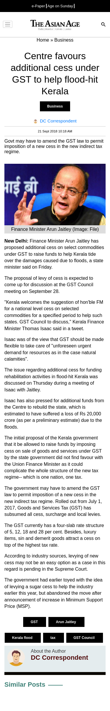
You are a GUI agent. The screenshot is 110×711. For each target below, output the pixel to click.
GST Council (85, 638)
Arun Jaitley (66, 622)
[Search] (103, 25)
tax (53, 638)
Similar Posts (24, 684)
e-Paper (38, 6)
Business (55, 106)
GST (35, 622)
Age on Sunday (60, 6)
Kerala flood (22, 638)
